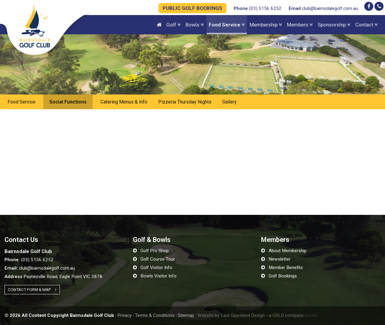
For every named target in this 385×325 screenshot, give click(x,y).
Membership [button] (266, 25)
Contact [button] (366, 25)
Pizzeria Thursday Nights (184, 102)
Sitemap (186, 315)
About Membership (283, 250)
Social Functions (68, 102)
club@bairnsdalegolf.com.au (323, 8)
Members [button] (300, 25)
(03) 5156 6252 (258, 8)
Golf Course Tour (154, 259)
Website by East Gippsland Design (231, 315)
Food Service (21, 102)
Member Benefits (282, 267)
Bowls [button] (195, 25)
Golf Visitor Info (152, 267)
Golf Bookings (279, 276)
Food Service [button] (227, 25)
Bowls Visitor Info (155, 276)
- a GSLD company (291, 315)
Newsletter (276, 259)
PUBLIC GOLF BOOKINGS (192, 8)
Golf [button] (173, 25)
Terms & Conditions (154, 315)
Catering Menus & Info (123, 102)
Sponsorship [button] (334, 25)
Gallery (229, 102)
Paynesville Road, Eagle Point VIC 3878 (53, 276)
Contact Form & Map (32, 289)
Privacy (124, 315)
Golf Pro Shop (151, 250)
